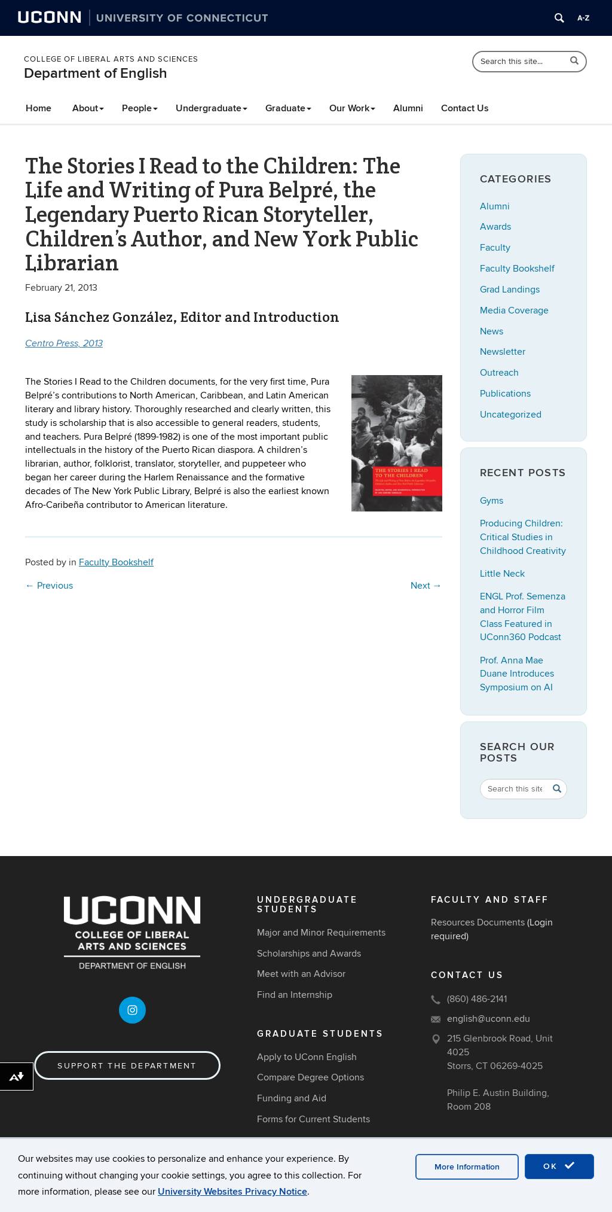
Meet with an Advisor (301, 974)
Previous (49, 586)
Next (426, 586)
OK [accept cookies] (559, 1166)
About (88, 108)
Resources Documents (478, 922)
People (140, 108)
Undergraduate (211, 108)
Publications (505, 394)
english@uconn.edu (488, 1019)
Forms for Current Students (313, 1119)
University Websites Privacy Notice (232, 1192)
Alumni (408, 108)
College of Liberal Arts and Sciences (111, 59)
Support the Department (127, 1066)
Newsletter (502, 352)
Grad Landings (510, 290)
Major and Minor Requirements (321, 933)
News (491, 331)
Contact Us (465, 108)
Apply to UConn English (307, 1057)
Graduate (288, 108)
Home (38, 108)
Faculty (495, 248)
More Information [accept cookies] (467, 1167)
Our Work (352, 108)
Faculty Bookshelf (116, 562)
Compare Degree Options (310, 1077)
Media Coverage (514, 310)
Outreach (499, 373)
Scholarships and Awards (309, 954)
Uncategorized (510, 415)
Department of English (95, 73)
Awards (495, 227)
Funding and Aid (291, 1098)
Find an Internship (294, 995)
